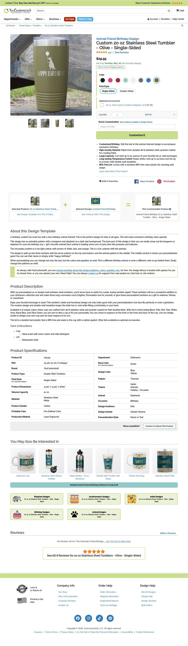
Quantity (103, 114)
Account (152, 19)
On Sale (70, 19)
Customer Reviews (67, 601)
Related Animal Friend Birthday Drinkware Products (94, 485)
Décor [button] (40, 19)
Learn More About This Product (113, 171)
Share (144, 181)
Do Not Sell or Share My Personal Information (98, 632)
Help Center (178, 19)
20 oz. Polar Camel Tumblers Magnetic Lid (125, 105)
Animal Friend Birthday (104, 209)
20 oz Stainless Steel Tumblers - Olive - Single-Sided (55, 209)
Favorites (165, 19)
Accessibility (127, 632)
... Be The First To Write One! (117, 541)
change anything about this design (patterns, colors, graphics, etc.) (88, 270)
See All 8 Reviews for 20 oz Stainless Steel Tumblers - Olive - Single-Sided (94, 553)
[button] (179, 10)
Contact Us (63, 605)
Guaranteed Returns (109, 601)
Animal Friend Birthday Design (117, 38)
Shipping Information (109, 596)
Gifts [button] (28, 19)
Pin (166, 181)
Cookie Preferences (145, 632)
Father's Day (85, 19)
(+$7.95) (126, 105)
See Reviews (112, 52)
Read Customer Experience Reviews (159, 3)
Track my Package (108, 605)
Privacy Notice (67, 632)
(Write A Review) (168, 533)
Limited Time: (32, 3)
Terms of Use (51, 632)
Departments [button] (12, 19)
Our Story (62, 592)
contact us (93, 273)
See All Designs (148, 592)
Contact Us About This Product (159, 426)
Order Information (108, 592)
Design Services (148, 601)
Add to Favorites (108, 181)
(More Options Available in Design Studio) (136, 122)
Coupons (38, 632)
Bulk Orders (146, 605)
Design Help (147, 596)
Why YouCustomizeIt (67, 596)
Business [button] (55, 19)
